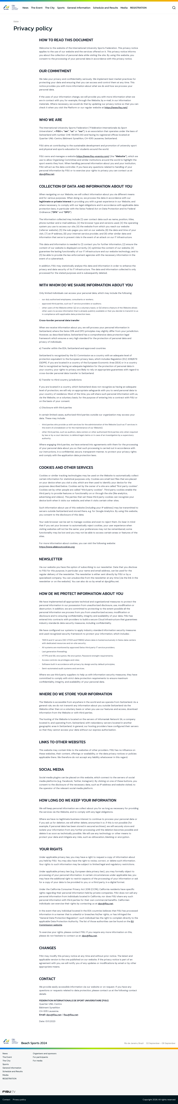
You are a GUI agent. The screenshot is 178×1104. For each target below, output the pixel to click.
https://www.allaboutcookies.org (57, 546)
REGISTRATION (138, 8)
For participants (40, 1057)
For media (37, 1060)
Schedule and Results (105, 8)
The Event (36, 8)
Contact (6, 1099)
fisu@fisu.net (71, 1014)
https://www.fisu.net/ (116, 107)
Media (124, 8)
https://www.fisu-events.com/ (92, 156)
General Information (78, 8)
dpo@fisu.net (46, 174)
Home (16, 21)
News (25, 8)
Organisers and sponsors (44, 1053)
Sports (61, 8)
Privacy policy (19, 1099)
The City (50, 8)
